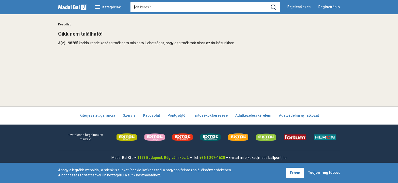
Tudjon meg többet (324, 173)
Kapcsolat (151, 115)
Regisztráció (329, 7)
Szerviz (129, 115)
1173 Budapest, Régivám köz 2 (163, 158)
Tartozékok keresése (210, 115)
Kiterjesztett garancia (97, 115)
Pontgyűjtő (176, 115)
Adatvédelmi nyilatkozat (299, 115)
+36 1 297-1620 (212, 158)
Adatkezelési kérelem (253, 115)
